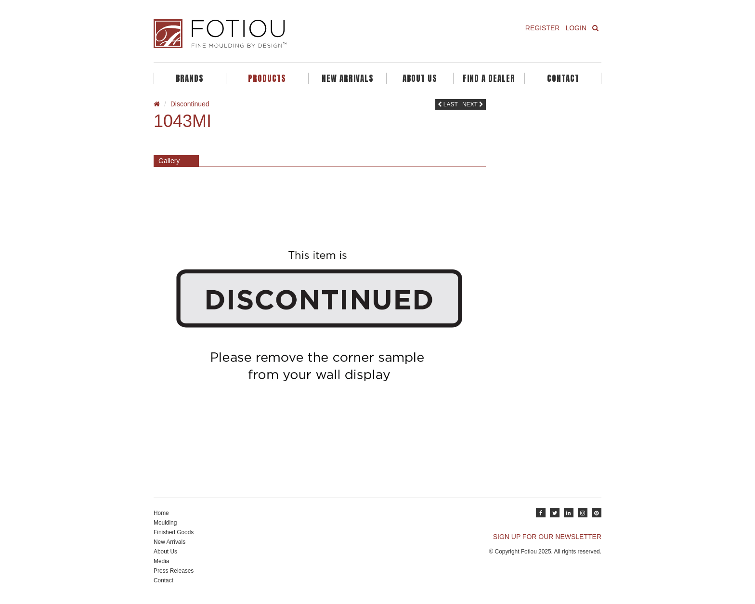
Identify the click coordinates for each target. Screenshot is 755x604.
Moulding (165, 522)
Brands (190, 78)
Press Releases (174, 570)
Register (542, 28)
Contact (563, 78)
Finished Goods (174, 532)
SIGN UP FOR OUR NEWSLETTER (547, 536)
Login (575, 28)
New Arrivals (348, 78)
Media (161, 561)
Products (267, 78)
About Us (420, 78)
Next (472, 104)
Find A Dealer (489, 78)
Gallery (169, 161)
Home (161, 513)
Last (448, 104)
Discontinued (189, 104)
